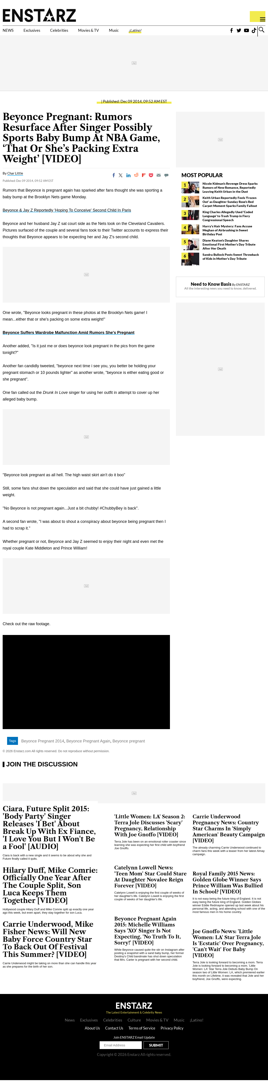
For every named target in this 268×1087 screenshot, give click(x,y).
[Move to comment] (166, 182)
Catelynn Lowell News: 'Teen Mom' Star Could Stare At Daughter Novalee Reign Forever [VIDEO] (150, 884)
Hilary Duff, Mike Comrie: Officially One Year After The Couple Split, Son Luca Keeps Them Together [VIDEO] (50, 892)
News (70, 1026)
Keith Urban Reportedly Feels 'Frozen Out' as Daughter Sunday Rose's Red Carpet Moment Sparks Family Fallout (230, 208)
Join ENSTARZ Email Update (134, 1044)
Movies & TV (116, 32)
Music (149, 32)
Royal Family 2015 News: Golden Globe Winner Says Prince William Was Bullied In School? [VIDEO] (228, 890)
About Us (92, 1035)
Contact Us (114, 1035)
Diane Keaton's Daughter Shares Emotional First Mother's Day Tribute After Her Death (229, 251)
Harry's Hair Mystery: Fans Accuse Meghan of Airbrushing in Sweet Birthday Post (227, 237)
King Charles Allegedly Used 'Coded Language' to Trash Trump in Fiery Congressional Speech (228, 223)
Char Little (15, 180)
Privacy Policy (172, 1035)
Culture (134, 1026)
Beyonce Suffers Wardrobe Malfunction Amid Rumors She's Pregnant (68, 339)
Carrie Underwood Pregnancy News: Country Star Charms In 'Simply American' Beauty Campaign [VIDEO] (229, 836)
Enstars (39, 14)
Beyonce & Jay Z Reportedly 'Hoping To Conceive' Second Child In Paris (67, 217)
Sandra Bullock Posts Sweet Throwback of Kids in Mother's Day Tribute (231, 263)
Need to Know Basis (211, 291)
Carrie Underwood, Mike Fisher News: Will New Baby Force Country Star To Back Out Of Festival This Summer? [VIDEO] (48, 946)
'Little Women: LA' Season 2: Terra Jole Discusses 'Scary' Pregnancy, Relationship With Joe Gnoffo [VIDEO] (149, 833)
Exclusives (41, 32)
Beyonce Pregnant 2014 (42, 748)
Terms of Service (141, 1035)
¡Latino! (176, 32)
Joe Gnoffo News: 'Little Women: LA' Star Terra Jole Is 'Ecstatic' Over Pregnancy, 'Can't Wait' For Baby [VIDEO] (228, 950)
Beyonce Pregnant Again (88, 748)
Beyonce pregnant (128, 748)
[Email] (158, 182)
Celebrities (77, 32)
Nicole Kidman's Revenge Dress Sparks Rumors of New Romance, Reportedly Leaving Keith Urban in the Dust (230, 194)
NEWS (10, 32)
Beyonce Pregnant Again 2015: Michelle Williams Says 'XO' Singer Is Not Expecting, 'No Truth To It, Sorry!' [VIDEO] (147, 938)
